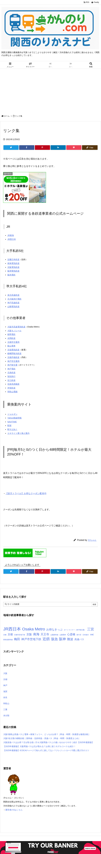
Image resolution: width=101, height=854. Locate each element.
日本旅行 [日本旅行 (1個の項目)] (86, 635)
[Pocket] (73, 147)
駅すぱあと (12, 429)
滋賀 (5, 691)
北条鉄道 (11, 372)
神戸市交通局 (13, 361)
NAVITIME (12, 422)
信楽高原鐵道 (13, 384)
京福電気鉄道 (13, 350)
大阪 (5, 673)
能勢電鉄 (11, 334)
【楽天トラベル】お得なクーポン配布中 (26, 493)
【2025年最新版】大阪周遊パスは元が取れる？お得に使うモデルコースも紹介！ (39, 746)
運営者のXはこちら (14, 810)
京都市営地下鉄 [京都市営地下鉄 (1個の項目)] (19, 635)
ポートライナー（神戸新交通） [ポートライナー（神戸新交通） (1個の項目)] (75, 630)
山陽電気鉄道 (13, 306)
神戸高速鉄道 (13, 303)
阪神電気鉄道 (13, 271)
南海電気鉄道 (13, 263)
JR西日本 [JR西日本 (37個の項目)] (12, 629)
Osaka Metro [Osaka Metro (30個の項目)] (33, 629)
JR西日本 (11, 239)
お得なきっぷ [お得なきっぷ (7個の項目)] (54, 629)
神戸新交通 (12, 365)
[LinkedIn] (58, 147)
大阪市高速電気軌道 (16, 327)
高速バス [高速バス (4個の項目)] (79, 639)
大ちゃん (92, 540)
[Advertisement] (50, 90)
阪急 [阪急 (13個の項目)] (54, 639)
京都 (5, 679)
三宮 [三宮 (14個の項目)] (90, 629)
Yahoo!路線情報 (14, 418)
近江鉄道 (11, 380)
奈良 (5, 697)
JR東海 (10, 235)
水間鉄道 (11, 338)
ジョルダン (12, 414)
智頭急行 (11, 376)
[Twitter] (11, 147)
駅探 (9, 425)
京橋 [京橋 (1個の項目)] (4, 635)
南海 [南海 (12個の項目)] (36, 634)
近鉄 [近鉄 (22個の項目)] (46, 639)
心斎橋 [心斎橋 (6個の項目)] (71, 634)
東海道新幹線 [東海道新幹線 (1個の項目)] (8, 639)
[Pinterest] (42, 147)
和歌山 (6, 703)
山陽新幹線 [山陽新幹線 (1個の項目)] (54, 635)
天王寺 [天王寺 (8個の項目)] (45, 634)
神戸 (5, 685)
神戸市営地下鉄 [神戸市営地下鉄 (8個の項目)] (31, 639)
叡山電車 (11, 346)
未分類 (6, 715)
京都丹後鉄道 (13, 357)
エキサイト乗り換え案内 (18, 433)
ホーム (7, 116)
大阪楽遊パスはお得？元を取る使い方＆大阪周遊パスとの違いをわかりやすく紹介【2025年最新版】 (48, 742)
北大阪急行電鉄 (14, 299)
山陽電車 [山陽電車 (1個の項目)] (63, 635)
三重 (5, 709)
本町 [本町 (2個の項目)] (92, 635)
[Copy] (90, 147)
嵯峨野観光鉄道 (14, 353)
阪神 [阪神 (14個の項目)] (62, 639)
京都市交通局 (13, 342)
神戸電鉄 (11, 369)
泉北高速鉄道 (13, 295)
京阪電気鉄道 (13, 267)
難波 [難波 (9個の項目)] (70, 639)
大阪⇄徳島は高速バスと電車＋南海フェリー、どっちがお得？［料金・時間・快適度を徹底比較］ (46, 734)
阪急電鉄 (11, 275)
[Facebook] (26, 147)
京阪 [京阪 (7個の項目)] (29, 634)
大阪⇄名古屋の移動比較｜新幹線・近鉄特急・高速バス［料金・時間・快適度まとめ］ (41, 738)
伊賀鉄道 (11, 388)
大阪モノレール (14, 330)
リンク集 (18, 116)
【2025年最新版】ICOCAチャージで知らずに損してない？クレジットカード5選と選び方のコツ (46, 750)
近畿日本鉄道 (13, 259)
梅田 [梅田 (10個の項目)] (17, 639)
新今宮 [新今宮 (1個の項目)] (79, 635)
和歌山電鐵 (12, 391)
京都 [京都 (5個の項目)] (10, 634)
